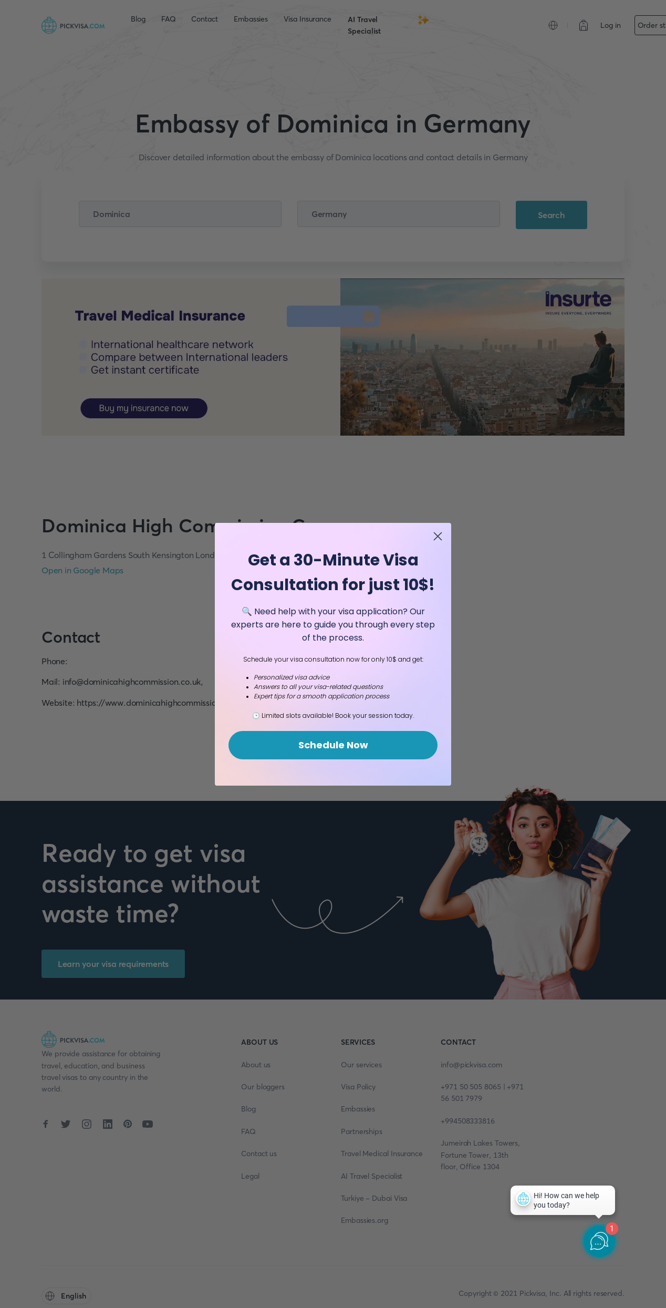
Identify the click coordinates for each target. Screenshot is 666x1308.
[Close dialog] (438, 536)
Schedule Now (333, 744)
